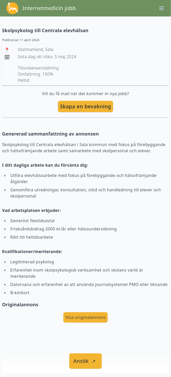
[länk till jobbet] (85, 361)
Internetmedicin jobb (49, 8)
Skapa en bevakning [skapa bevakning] (85, 106)
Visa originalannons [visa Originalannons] (85, 317)
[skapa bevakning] (85, 106)
